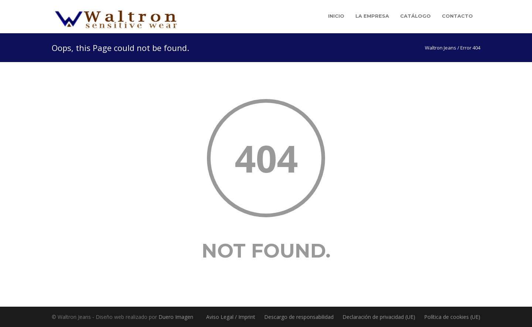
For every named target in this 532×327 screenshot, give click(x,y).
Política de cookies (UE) (452, 316)
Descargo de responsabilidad (299, 316)
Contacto (457, 16)
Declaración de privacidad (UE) (378, 316)
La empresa (372, 16)
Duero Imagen (175, 316)
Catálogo (415, 16)
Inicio (336, 16)
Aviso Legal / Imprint (230, 316)
